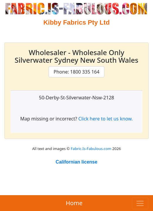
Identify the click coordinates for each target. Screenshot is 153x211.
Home (74, 203)
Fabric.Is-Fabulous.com (91, 148)
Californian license (76, 161)
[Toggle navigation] (140, 203)
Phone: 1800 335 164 (76, 72)
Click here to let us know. (105, 118)
